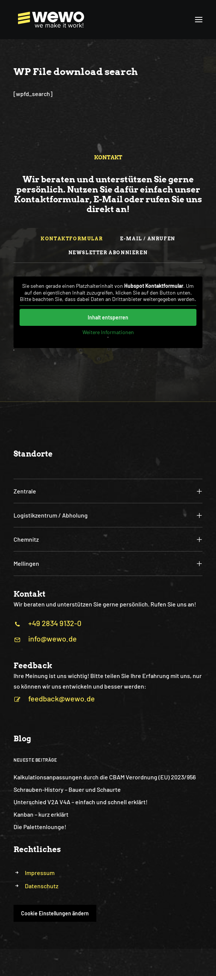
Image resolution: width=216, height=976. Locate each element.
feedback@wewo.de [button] (61, 698)
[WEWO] (49, 19)
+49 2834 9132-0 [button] (54, 623)
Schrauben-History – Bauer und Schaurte (67, 789)
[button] (198, 19)
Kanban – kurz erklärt (41, 814)
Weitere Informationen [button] (108, 331)
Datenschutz (41, 885)
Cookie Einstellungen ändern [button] (55, 913)
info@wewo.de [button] (52, 638)
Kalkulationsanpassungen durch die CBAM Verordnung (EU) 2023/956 (105, 776)
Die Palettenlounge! (40, 826)
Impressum (40, 872)
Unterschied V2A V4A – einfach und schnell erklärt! (81, 801)
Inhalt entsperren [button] (108, 317)
